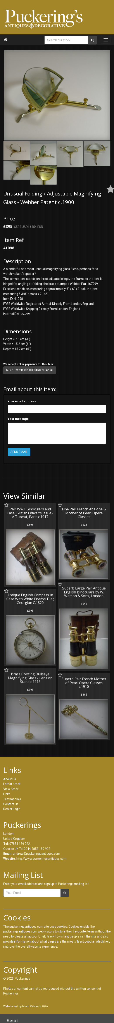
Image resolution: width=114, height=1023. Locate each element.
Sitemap (11, 1020)
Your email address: (22, 401)
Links (6, 794)
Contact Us (10, 804)
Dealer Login (11, 809)
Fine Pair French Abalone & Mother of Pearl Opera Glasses (83, 513)
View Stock (11, 789)
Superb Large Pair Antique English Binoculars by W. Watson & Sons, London (83, 591)
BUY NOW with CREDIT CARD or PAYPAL (29, 370)
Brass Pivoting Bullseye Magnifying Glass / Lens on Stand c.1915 (30, 676)
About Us (9, 779)
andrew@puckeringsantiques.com (36, 853)
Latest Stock (12, 784)
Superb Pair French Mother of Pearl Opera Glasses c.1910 (83, 681)
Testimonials (12, 799)
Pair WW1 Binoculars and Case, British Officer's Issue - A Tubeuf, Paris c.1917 (30, 513)
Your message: (18, 419)
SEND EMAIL (19, 452)
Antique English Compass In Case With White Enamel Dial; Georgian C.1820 (30, 598)
